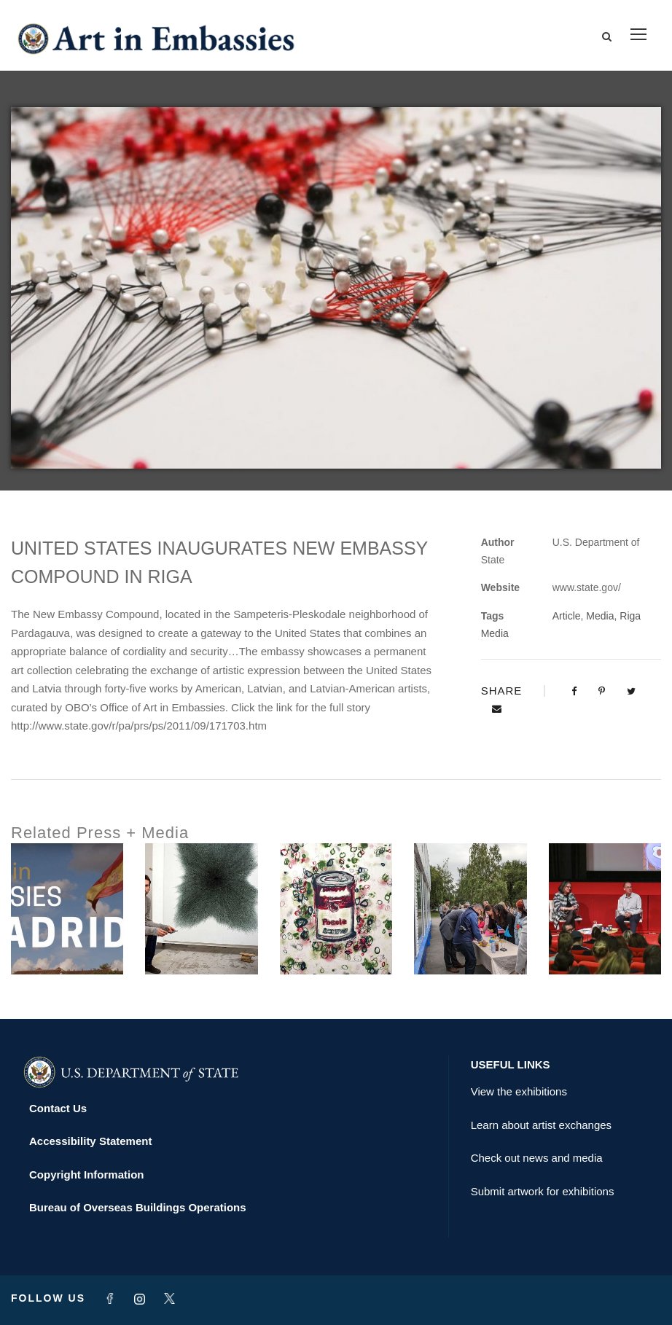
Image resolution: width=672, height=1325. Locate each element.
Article (566, 616)
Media (600, 616)
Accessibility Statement (90, 1141)
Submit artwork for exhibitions (542, 1191)
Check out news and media (537, 1158)
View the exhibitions (519, 1091)
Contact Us (58, 1108)
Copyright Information (86, 1174)
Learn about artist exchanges (541, 1125)
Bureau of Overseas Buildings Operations (137, 1207)
